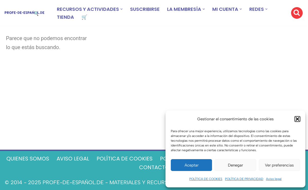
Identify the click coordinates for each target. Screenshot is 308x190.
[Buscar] (297, 13)
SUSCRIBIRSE (145, 9)
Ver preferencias (279, 165)
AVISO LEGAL (73, 158)
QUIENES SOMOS (27, 158)
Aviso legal (274, 179)
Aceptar (192, 165)
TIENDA (65, 17)
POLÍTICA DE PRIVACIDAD (244, 179)
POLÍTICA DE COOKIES (205, 179)
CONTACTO (154, 167)
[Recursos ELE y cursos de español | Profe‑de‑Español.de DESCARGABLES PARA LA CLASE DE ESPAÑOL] (24, 13)
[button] (297, 119)
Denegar (235, 165)
